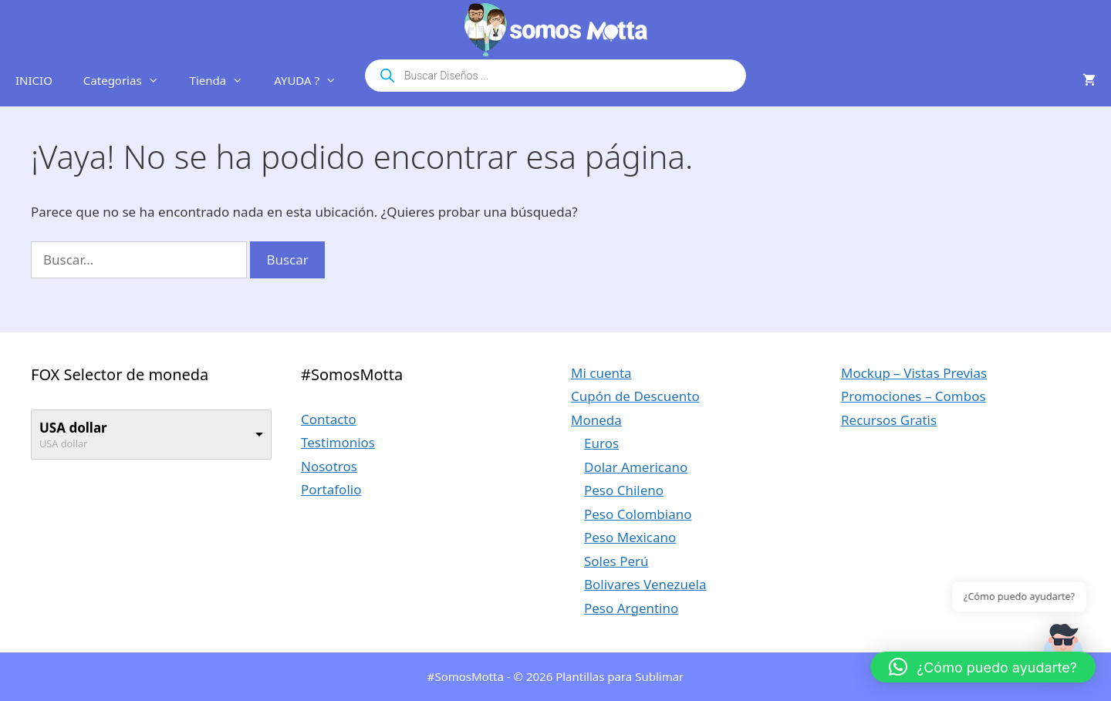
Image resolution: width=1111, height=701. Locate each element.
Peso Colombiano (638, 514)
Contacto (328, 419)
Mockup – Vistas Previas (914, 373)
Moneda (596, 420)
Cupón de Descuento (635, 396)
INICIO (33, 80)
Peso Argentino (631, 608)
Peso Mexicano (630, 537)
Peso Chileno (624, 490)
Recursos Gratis (889, 420)
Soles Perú (616, 561)
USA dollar (73, 427)
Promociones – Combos (913, 396)
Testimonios (338, 442)
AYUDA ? (313, 80)
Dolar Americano (635, 467)
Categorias (128, 80)
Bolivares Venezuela (645, 584)
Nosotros (329, 466)
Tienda (224, 80)
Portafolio (331, 489)
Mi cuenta (601, 373)
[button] (983, 667)
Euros (601, 443)
